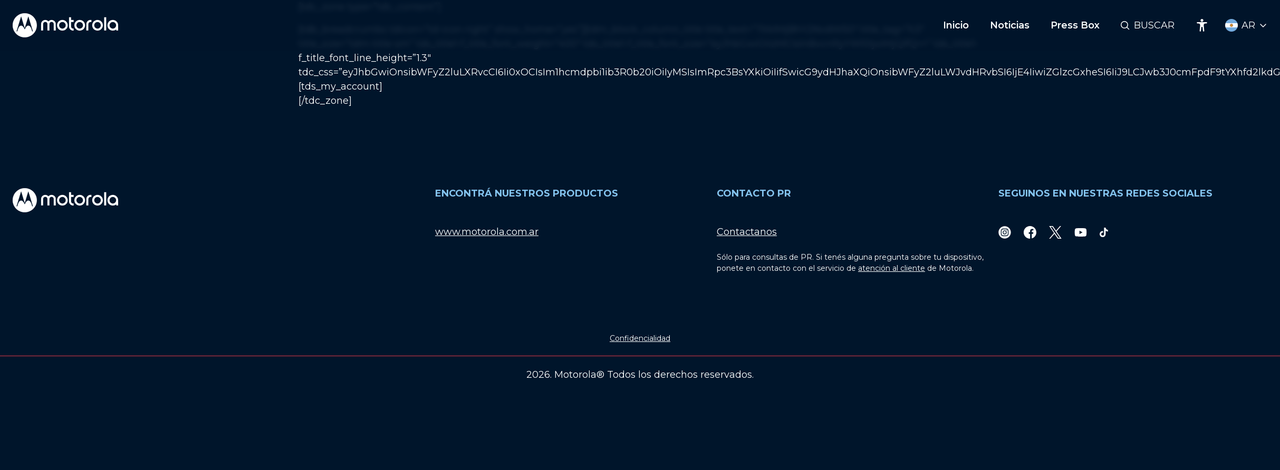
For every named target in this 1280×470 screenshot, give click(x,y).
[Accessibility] (1202, 25)
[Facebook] (1030, 232)
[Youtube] (1080, 232)
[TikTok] (1104, 232)
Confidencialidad (640, 338)
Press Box (1075, 25)
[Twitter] (1055, 232)
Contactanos (747, 232)
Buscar (1154, 25)
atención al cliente (891, 268)
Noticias (1009, 25)
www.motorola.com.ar (486, 232)
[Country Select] (1246, 25)
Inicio (956, 25)
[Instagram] (1004, 232)
